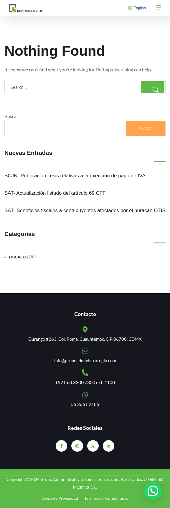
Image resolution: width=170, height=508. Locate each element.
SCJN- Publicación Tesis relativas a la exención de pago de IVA (74, 175)
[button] (153, 491)
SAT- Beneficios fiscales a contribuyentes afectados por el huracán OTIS (85, 210)
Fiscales (18, 257)
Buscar (11, 116)
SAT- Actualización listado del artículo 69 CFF (55, 193)
